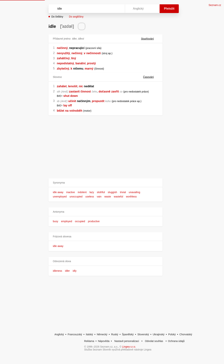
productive (94, 221)
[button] (105, 182)
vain (99, 196)
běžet (60, 110)
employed (66, 221)
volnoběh (75, 110)
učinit (72, 101)
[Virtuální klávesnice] (119, 8)
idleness (57, 270)
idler (67, 270)
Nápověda (103, 341)
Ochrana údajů (176, 341)
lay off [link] (67, 105)
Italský (89, 334)
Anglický (59, 334)
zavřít (115, 91)
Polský (172, 334)
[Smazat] (111, 8)
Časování (150, 77)
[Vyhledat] (82, 8)
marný (89, 68)
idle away (58, 192)
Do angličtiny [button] (76, 16)
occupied (80, 221)
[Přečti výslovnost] (81, 26)
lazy (92, 192)
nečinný (62, 47)
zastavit (74, 91)
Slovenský (143, 334)
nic (81, 86)
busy (55, 221)
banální (80, 63)
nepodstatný (65, 63)
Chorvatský (185, 334)
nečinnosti (93, 53)
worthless (131, 196)
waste (107, 196)
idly (75, 270)
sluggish (112, 192)
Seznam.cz (215, 5)
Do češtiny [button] (57, 16)
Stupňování (149, 38)
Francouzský (75, 334)
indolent (82, 192)
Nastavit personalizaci (126, 341)
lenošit (72, 86)
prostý (91, 63)
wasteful (118, 196)
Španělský (128, 334)
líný (73, 58)
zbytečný (63, 68)
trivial (123, 192)
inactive (70, 192)
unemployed (60, 196)
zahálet (62, 86)
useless (89, 196)
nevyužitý (63, 53)
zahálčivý (63, 58)
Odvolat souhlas (154, 341)
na (67, 110)
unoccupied (76, 196)
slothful (101, 192)
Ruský (114, 334)
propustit (98, 101)
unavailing (134, 192)
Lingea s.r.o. (129, 346)
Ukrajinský (158, 334)
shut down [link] (70, 95)
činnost (86, 91)
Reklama (89, 341)
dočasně (104, 91)
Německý (102, 334)
